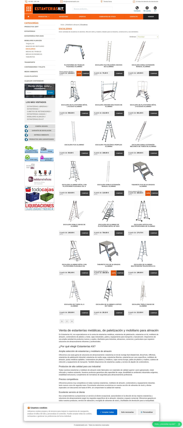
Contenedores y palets (34, 67)
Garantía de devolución (41, 130)
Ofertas (82, 16)
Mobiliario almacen (33, 40)
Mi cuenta (147, 9)
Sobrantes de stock (107, 16)
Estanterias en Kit (35, 119)
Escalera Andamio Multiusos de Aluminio (108, 105)
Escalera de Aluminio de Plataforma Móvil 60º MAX (108, 225)
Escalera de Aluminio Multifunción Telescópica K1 (143, 265)
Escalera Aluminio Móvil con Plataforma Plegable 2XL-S (74, 185)
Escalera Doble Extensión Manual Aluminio (143, 65)
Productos (42, 16)
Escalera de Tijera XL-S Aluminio (74, 305)
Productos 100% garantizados (41, 139)
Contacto (137, 9)
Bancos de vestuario (35, 46)
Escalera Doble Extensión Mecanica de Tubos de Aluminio (143, 145)
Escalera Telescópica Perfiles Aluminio (108, 145)
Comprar (86, 73)
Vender (151, 16)
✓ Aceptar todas (107, 412)
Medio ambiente (31, 72)
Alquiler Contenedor (34, 81)
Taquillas (30, 43)
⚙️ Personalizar (147, 412)
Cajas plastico (31, 76)
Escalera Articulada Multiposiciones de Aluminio (143, 225)
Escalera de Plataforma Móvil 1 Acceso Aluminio (74, 105)
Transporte (29, 62)
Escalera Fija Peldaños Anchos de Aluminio (108, 65)
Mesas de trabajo (33, 51)
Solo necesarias (127, 412)
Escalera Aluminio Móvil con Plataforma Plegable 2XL (74, 265)
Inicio (62, 25)
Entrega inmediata (41, 135)
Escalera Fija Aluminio (74, 145)
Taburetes (30, 57)
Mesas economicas (34, 54)
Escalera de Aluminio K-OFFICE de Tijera (109, 305)
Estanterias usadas (36, 114)
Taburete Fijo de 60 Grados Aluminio (108, 265)
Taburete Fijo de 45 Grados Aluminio (143, 185)
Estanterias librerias (37, 106)
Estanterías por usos (34, 36)
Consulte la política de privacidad (34, 96)
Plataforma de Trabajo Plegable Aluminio (74, 65)
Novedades (63, 16)
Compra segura (41, 126)
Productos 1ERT (31, 27)
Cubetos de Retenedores (38, 111)
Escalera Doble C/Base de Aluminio (74, 225)
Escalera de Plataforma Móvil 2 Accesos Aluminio (143, 105)
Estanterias (29, 31)
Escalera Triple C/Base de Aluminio (143, 305)
